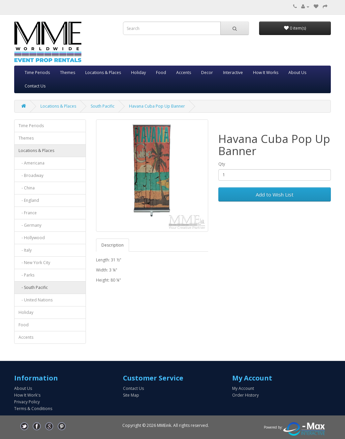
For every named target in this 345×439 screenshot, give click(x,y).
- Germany (30, 225)
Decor (207, 72)
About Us (297, 72)
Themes (67, 72)
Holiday (138, 72)
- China (27, 188)
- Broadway (31, 175)
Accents (183, 72)
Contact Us (35, 86)
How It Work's (27, 395)
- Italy (25, 250)
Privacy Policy (27, 402)
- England (29, 200)
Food (161, 72)
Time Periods (37, 72)
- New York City (34, 262)
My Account (243, 388)
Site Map (131, 395)
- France (28, 213)
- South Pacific (33, 287)
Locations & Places (103, 72)
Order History (245, 395)
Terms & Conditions (33, 408)
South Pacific (103, 106)
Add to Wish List (274, 194)
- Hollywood (32, 238)
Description (112, 245)
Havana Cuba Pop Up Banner (157, 106)
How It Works (265, 72)
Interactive (233, 72)
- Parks (26, 275)
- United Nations (36, 300)
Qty (221, 164)
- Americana (31, 163)
